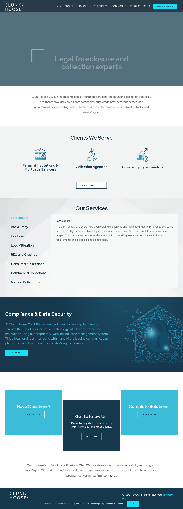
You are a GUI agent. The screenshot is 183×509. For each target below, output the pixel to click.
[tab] (28, 217)
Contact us (110, 475)
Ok (133, 503)
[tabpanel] (114, 251)
